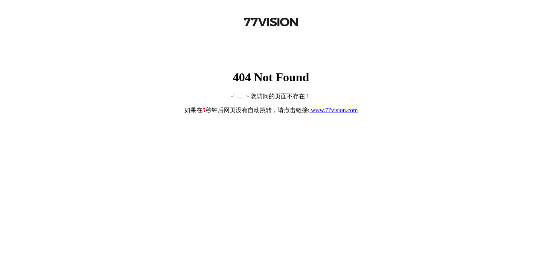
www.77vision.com (333, 110)
